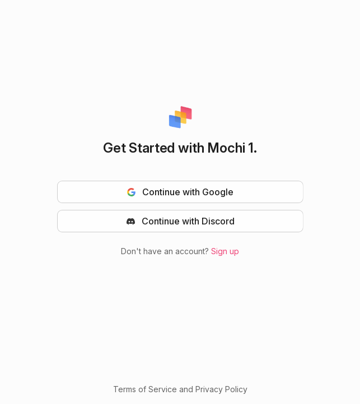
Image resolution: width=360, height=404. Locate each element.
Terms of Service (145, 389)
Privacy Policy (221, 389)
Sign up (225, 251)
